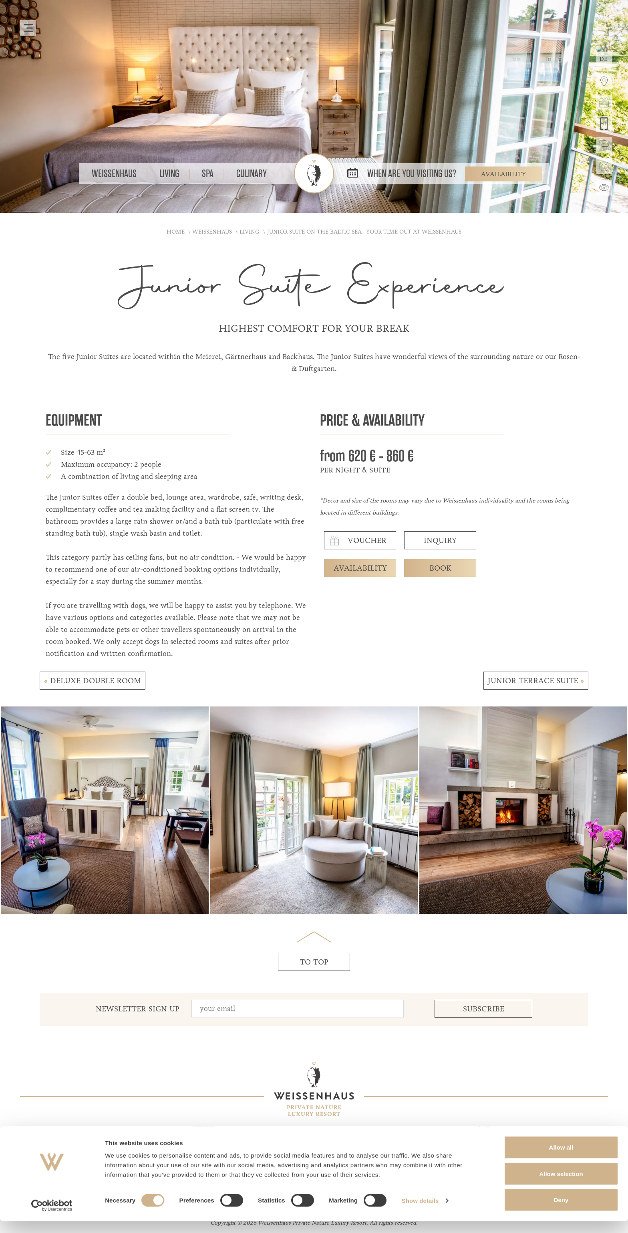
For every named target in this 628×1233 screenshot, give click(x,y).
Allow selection (561, 1185)
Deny (561, 1211)
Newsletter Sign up (137, 1008)
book (440, 568)
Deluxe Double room (92, 680)
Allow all (561, 1159)
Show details (420, 1212)
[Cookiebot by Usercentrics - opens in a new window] (52, 1217)
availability (360, 568)
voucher (356, 540)
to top (314, 962)
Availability (503, 174)
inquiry (440, 540)
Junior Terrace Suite (536, 680)
